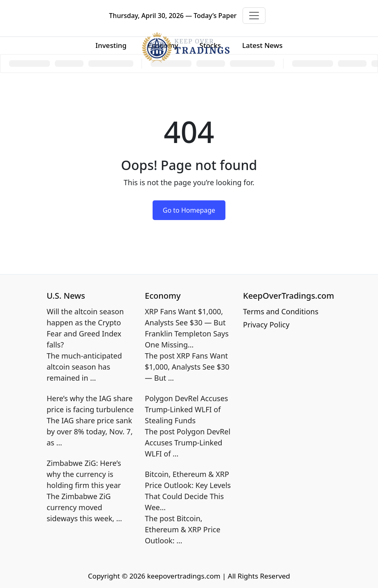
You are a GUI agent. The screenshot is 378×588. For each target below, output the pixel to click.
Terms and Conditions (280, 311)
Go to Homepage (189, 210)
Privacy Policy (266, 324)
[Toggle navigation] (254, 15)
